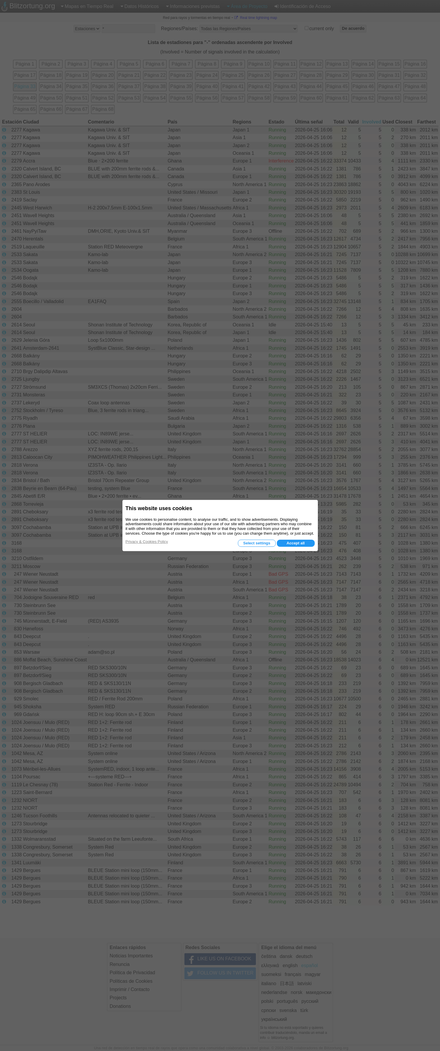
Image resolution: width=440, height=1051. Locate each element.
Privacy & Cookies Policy (147, 541)
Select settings (256, 543)
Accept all (296, 543)
